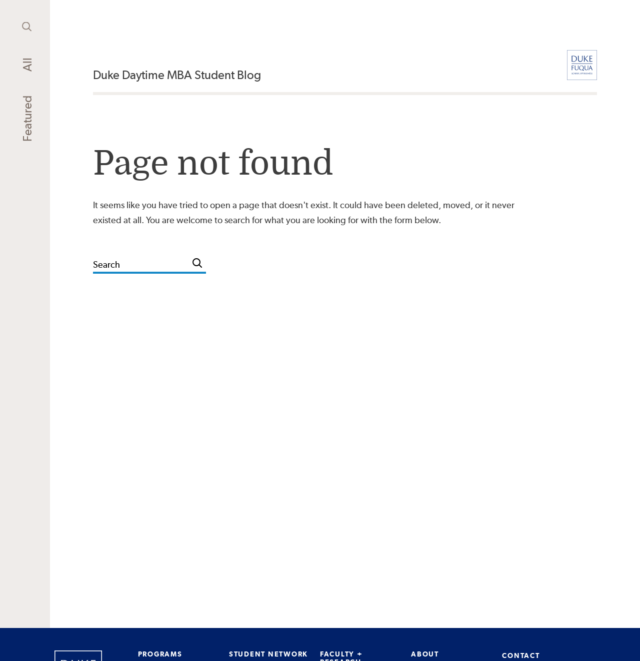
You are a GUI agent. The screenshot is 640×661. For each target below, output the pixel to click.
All (27, 65)
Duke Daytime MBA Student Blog (177, 75)
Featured (27, 119)
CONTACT (521, 655)
